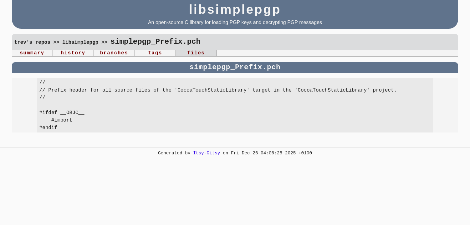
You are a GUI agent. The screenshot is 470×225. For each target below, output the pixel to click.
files (196, 53)
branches (114, 53)
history (73, 53)
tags (155, 53)
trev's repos (32, 42)
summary (32, 53)
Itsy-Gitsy (206, 155)
